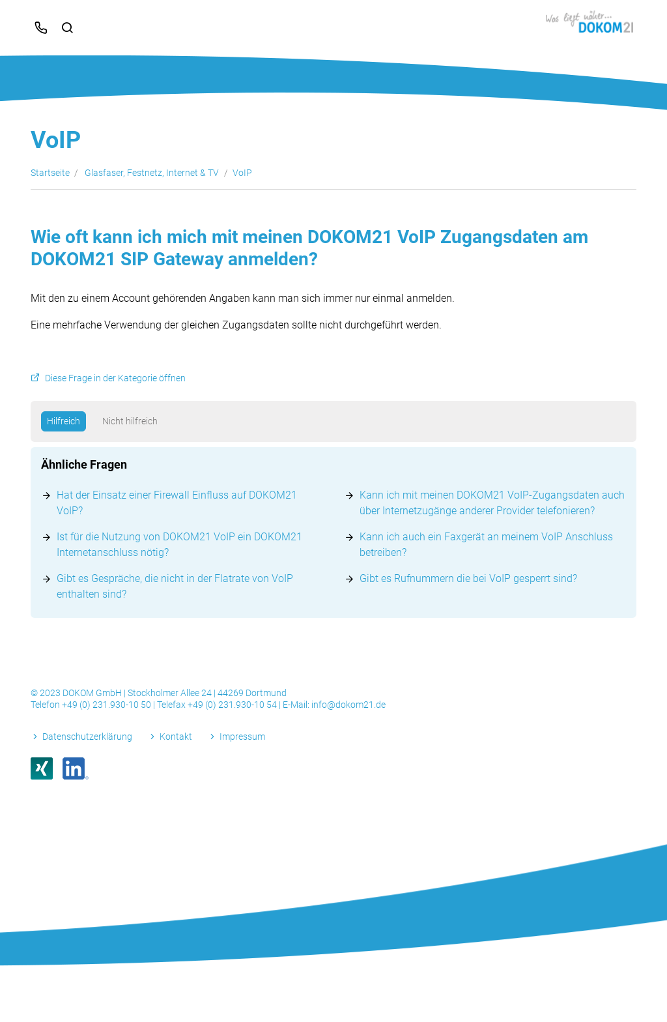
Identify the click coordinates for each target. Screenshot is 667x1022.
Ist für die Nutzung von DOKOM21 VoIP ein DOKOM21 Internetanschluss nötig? (179, 545)
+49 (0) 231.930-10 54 (233, 704)
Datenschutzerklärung (87, 736)
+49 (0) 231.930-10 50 (107, 704)
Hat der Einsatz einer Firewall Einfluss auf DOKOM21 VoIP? (177, 503)
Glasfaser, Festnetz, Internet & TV (152, 173)
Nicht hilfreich (130, 421)
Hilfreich (63, 421)
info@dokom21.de (348, 704)
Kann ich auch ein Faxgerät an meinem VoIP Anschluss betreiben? (486, 545)
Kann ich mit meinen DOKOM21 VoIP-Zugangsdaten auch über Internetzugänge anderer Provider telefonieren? (492, 503)
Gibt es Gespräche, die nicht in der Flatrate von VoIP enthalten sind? (175, 586)
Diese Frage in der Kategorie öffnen (115, 378)
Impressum (242, 736)
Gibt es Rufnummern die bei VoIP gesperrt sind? (468, 578)
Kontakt (176, 736)
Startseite (50, 173)
